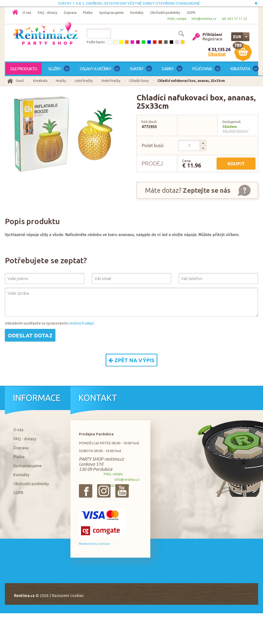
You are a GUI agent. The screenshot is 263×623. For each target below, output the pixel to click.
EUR (237, 36)
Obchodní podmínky (165, 13)
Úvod (20, 81)
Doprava (70, 13)
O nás (27, 13)
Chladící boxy (139, 81)
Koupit (236, 163)
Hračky (61, 81)
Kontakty (137, 13)
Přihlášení (212, 34)
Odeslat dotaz (30, 335)
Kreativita (40, 81)
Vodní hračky (110, 81)
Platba (88, 13)
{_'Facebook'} (85, 491)
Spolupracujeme (111, 13)
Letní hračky (84, 81)
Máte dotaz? (187, 190)
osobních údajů (81, 323)
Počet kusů (152, 145)
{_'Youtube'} (122, 491)
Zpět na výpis (131, 360)
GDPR (191, 13)
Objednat (217, 54)
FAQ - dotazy (47, 13)
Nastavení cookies (68, 595)
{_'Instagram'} (103, 491)
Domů (15, 12)
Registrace (212, 38)
